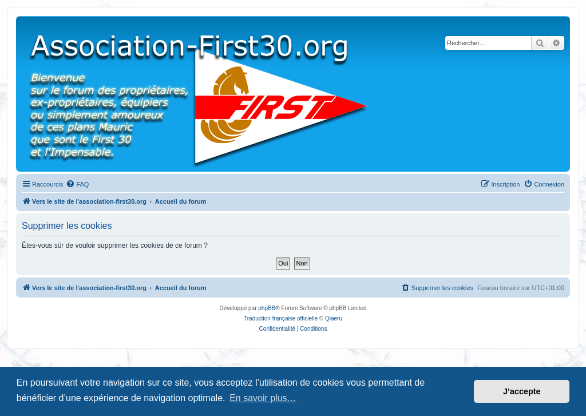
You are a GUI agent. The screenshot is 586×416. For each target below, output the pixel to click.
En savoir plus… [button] (262, 398)
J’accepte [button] (522, 391)
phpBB (266, 308)
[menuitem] (77, 184)
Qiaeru (333, 318)
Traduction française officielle (281, 318)
